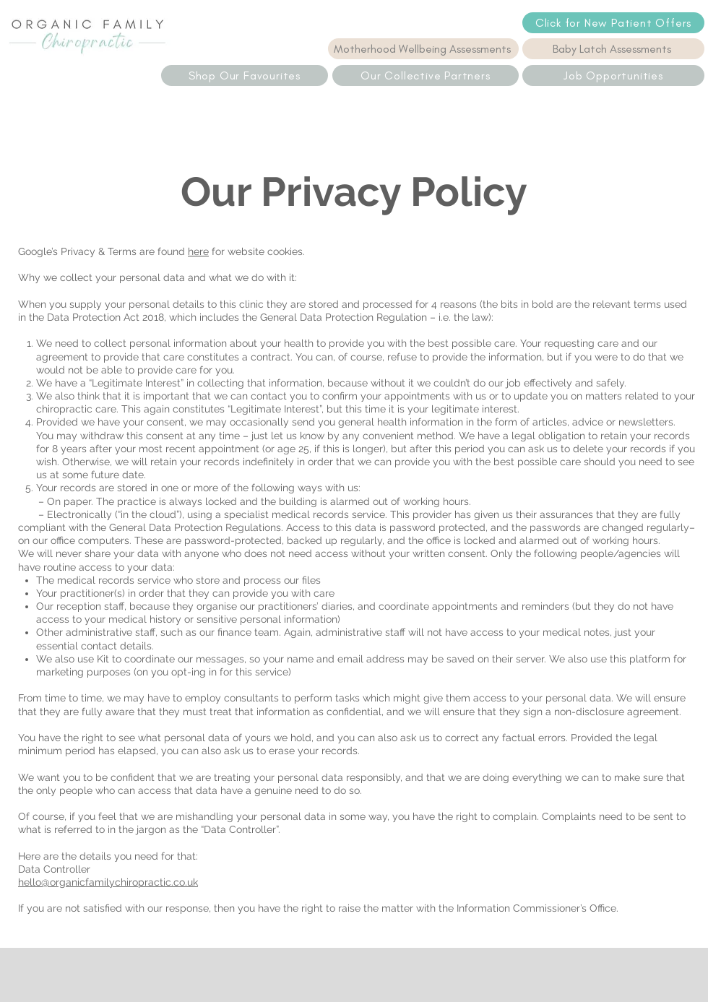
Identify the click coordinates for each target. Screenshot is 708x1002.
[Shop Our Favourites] (244, 75)
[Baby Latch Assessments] (613, 48)
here (198, 251)
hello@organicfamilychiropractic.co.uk (108, 882)
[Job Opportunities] (613, 75)
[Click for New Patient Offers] (613, 22)
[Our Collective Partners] (425, 75)
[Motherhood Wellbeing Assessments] (423, 48)
